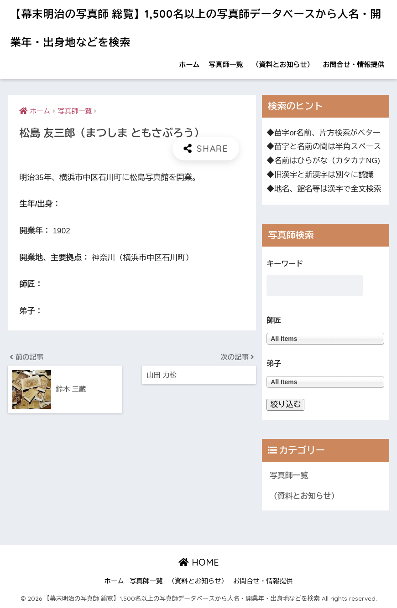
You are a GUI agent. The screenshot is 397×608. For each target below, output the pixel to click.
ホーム (189, 64)
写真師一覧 (226, 64)
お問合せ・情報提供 (354, 64)
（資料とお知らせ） (283, 64)
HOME (198, 562)
